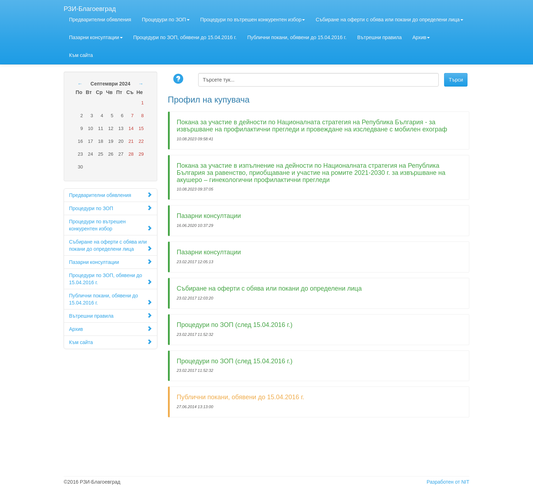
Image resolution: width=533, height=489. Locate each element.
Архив (421, 37)
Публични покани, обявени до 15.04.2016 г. (297, 37)
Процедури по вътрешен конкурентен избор (252, 19)
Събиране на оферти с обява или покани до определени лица (389, 19)
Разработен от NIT (448, 482)
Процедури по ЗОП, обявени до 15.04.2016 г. (185, 37)
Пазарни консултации (96, 37)
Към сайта (81, 55)
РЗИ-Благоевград (90, 8)
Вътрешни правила (379, 37)
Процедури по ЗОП (166, 19)
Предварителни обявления (100, 19)
